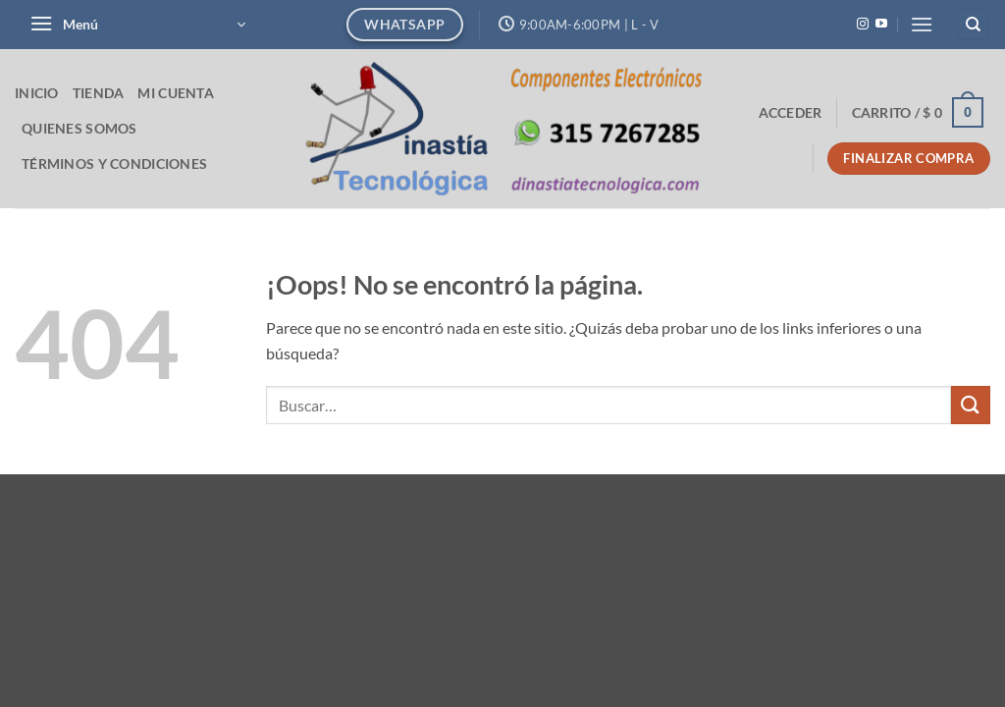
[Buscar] (972, 25)
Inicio (37, 92)
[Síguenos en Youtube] (881, 24)
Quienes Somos (79, 128)
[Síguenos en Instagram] (863, 24)
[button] (137, 24)
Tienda (99, 92)
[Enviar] (970, 405)
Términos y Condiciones (114, 163)
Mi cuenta (175, 92)
